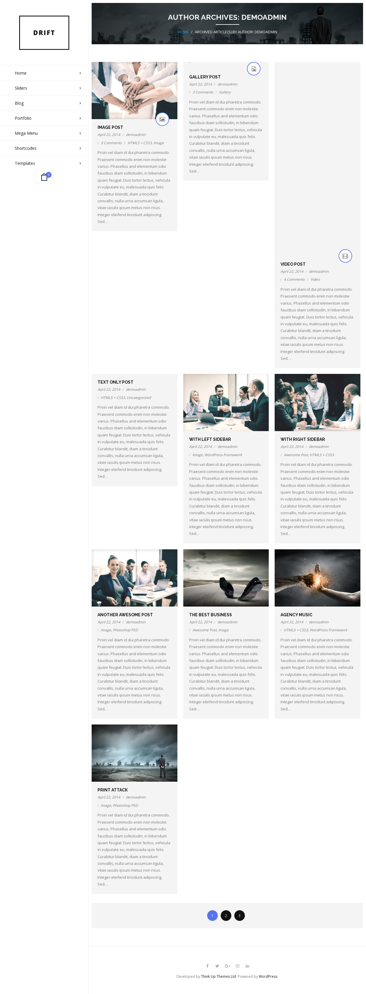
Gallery (225, 91)
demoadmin (136, 134)
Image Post (110, 127)
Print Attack (113, 789)
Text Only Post (115, 381)
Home (183, 31)
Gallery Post (205, 76)
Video (315, 279)
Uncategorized (139, 397)
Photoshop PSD (125, 629)
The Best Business (210, 614)
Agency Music (296, 614)
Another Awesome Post (125, 614)
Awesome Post (296, 454)
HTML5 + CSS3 (140, 142)
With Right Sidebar (303, 439)
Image (159, 142)
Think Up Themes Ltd (218, 976)
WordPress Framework (223, 454)
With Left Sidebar (210, 439)
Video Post (293, 264)
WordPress (268, 976)
